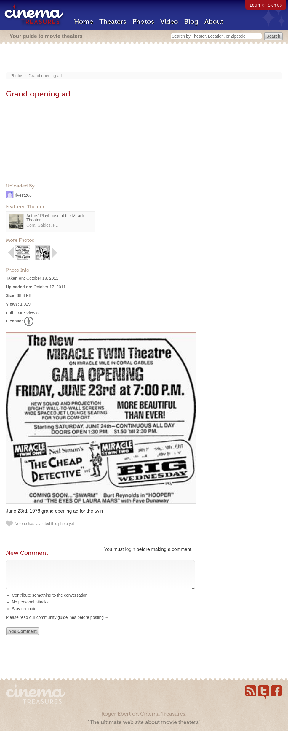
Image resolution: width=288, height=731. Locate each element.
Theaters (112, 22)
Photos (143, 22)
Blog (191, 22)
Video (169, 22)
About (213, 22)
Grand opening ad (45, 75)
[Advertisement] (144, 58)
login (130, 549)
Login (255, 5)
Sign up (275, 5)
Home (83, 22)
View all (33, 313)
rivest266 (23, 195)
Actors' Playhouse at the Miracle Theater (56, 217)
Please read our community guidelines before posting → (57, 623)
